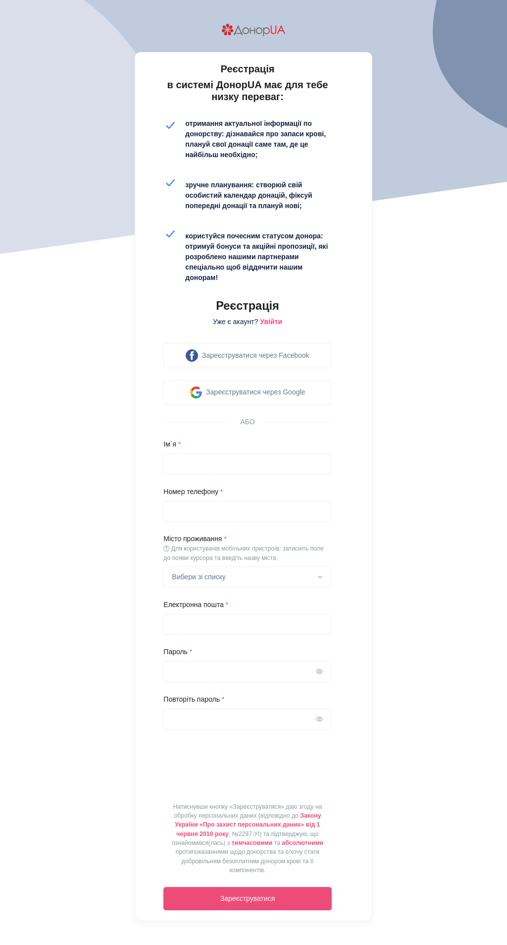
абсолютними (302, 842)
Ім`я (172, 444)
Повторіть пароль (193, 699)
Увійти (271, 322)
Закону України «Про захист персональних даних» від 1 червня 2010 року (248, 824)
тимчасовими (252, 842)
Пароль (177, 652)
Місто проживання (247, 548)
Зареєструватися (247, 898)
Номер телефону (193, 492)
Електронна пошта (195, 605)
